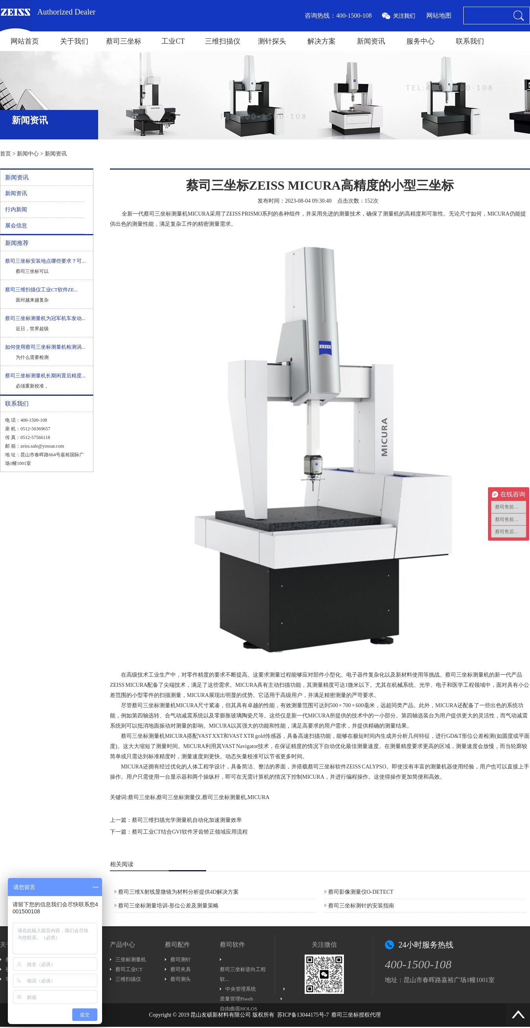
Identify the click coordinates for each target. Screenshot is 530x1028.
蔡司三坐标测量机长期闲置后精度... (45, 376)
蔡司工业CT (129, 969)
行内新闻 (16, 209)
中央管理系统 (240, 989)
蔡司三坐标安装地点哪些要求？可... (45, 261)
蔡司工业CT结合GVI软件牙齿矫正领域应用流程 (190, 832)
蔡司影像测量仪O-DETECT (360, 892)
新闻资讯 (371, 41)
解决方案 (321, 41)
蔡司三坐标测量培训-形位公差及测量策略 (168, 906)
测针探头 (272, 41)
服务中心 (420, 41)
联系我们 (470, 41)
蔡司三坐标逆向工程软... (243, 974)
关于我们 (74, 41)
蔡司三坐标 (123, 41)
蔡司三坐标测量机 (166, 214)
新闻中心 (28, 154)
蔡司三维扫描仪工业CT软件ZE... (41, 290)
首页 (5, 154)
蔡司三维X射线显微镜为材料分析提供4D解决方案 (178, 892)
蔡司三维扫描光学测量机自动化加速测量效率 (187, 820)
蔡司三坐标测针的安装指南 (361, 906)
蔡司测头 (180, 979)
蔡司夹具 (180, 969)
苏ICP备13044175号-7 (303, 1015)
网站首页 (25, 41)
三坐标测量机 (130, 959)
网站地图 (438, 15)
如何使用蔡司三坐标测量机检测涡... (45, 347)
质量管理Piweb (236, 999)
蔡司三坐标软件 (327, 767)
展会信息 (16, 226)
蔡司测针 (180, 959)
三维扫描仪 (222, 41)
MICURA (498, 214)
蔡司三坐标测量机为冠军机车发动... (45, 318)
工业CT (173, 41)
